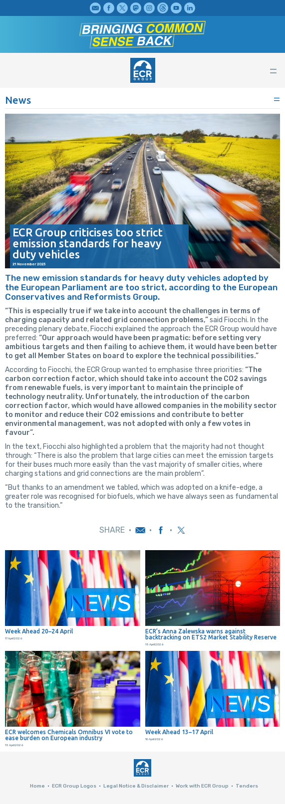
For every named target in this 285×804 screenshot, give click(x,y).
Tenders (247, 786)
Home (37, 786)
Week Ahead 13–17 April (179, 732)
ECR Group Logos (74, 786)
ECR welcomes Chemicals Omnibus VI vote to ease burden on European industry (69, 735)
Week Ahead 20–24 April (39, 631)
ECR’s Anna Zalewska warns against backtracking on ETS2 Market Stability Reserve (211, 634)
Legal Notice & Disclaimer (136, 786)
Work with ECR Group (202, 786)
